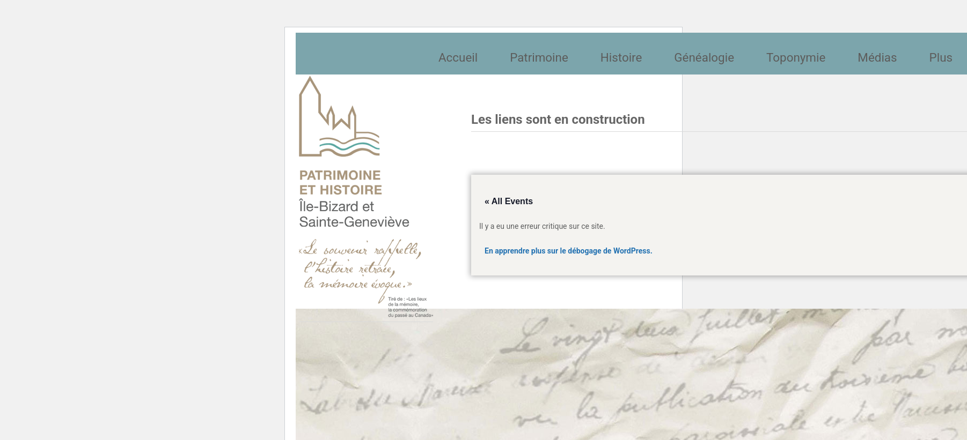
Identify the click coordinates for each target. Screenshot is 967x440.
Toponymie (795, 57)
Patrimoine (539, 57)
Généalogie (704, 57)
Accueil (458, 57)
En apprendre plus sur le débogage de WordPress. (569, 251)
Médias (877, 57)
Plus (941, 57)
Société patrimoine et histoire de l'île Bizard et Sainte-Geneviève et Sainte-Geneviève (366, 197)
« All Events (509, 201)
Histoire (621, 57)
